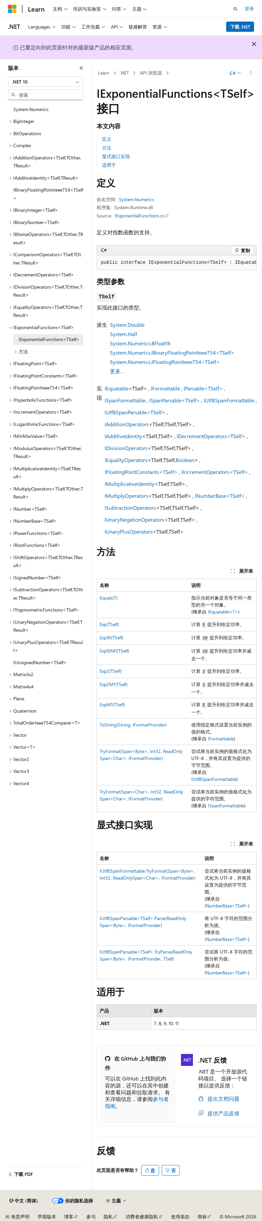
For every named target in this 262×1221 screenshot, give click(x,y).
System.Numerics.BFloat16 (140, 343)
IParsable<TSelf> (203, 388)
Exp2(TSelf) (111, 671)
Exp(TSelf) (109, 624)
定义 (106, 139)
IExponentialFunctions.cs (139, 215)
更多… (117, 371)
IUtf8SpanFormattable (229, 400)
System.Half (123, 333)
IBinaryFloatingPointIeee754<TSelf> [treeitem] (48, 194)
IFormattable (165, 388)
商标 (202, 1216)
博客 (68, 1216)
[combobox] (45, 82)
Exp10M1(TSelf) (114, 651)
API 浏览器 (151, 73)
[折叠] (81, 68)
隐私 (108, 1216)
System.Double (127, 324)
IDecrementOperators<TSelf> (211, 436)
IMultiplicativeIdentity (129, 483)
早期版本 (47, 1216)
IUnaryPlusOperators (129, 531)
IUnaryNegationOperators (134, 519)
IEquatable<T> (223, 612)
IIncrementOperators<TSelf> (214, 471)
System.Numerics (136, 199)
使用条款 (180, 1216)
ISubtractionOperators (130, 507)
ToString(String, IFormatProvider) (133, 725)
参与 (91, 1216)
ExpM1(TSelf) (112, 704)
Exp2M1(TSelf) (114, 684)
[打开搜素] (235, 9)
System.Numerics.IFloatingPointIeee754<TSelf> (165, 361)
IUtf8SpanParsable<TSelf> (135, 412)
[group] (177, 263)
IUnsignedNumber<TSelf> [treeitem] (40, 662)
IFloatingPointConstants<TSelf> (141, 471)
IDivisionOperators (126, 447)
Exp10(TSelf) (111, 637)
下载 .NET (240, 27)
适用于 (109, 165)
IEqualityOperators (126, 459)
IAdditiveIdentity (123, 436)
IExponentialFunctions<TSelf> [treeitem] (49, 339)
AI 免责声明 (17, 1216)
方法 (106, 148)
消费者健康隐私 (142, 1216)
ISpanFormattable (125, 400)
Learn (103, 73)
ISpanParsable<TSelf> (174, 400)
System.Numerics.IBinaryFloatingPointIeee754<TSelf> (172, 352)
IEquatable (117, 388)
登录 (249, 8)
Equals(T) (109, 598)
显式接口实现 (116, 156)
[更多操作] (251, 73)
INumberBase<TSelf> (220, 495)
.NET (124, 73)
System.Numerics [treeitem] (30, 109)
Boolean (185, 459)
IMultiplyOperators (126, 495)
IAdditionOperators (127, 424)
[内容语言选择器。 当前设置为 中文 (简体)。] (23, 1200)
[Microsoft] (12, 9)
